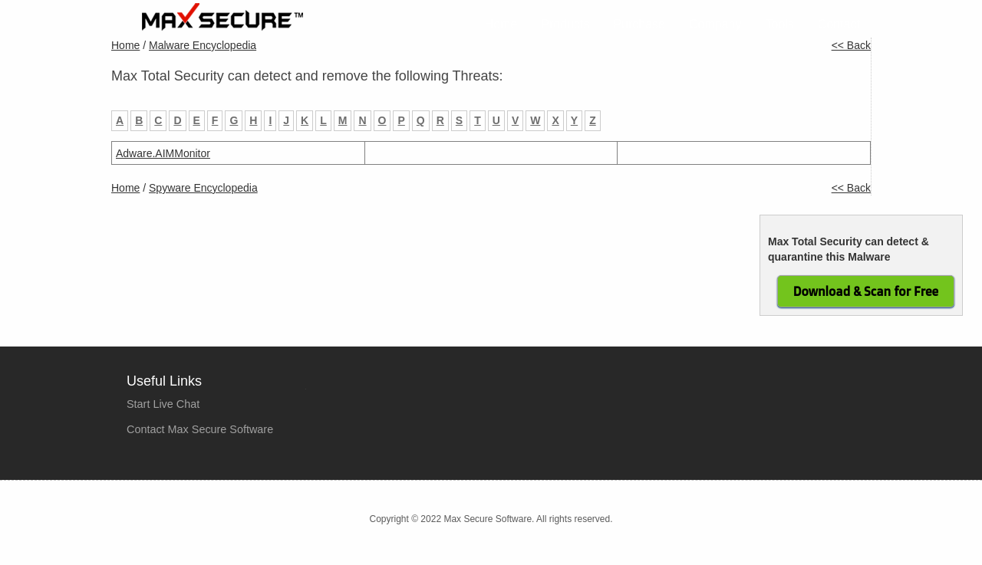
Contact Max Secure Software (200, 429)
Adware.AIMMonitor (163, 153)
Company (715, 24)
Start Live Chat (163, 404)
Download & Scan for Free (865, 291)
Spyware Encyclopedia (203, 188)
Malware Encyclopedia (202, 45)
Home (501, 24)
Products (565, 24)
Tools (780, 24)
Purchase (639, 24)
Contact (839, 24)
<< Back (851, 45)
